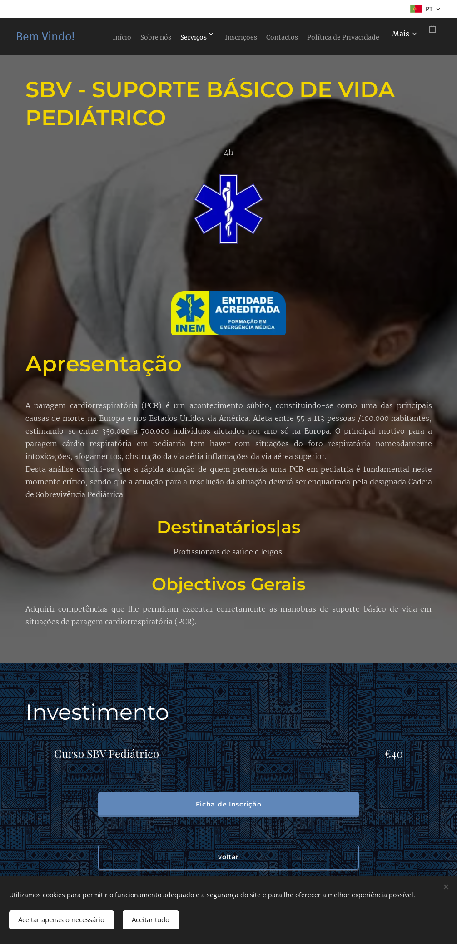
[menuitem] (167, 36)
